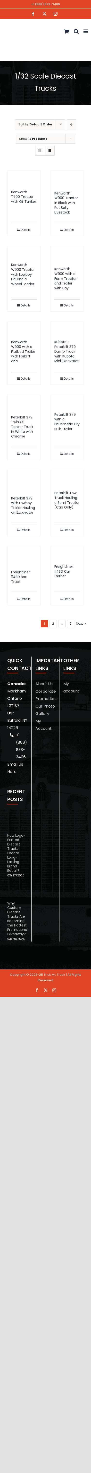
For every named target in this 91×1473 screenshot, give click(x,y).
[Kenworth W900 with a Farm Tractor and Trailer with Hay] (67, 254)
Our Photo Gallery (45, 709)
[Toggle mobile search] (76, 31)
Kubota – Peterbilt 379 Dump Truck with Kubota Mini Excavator (66, 351)
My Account (43, 724)
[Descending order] (71, 124)
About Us (44, 684)
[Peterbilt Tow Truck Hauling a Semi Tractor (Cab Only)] (67, 478)
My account (71, 687)
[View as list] (49, 150)
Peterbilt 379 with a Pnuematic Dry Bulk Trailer (67, 421)
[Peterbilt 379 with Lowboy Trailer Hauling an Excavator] (24, 480)
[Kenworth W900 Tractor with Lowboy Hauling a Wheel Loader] (24, 252)
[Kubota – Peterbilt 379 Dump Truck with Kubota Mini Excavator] (67, 328)
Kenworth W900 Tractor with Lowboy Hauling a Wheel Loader (23, 274)
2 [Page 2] (53, 623)
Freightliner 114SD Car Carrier (63, 571)
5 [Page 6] (71, 623)
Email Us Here (15, 768)
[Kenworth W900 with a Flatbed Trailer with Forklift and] (24, 328)
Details (26, 230)
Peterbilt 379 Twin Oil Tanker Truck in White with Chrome (22, 427)
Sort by (35, 124)
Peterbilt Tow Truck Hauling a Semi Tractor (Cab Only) (67, 500)
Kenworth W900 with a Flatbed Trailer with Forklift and (23, 352)
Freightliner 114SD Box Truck (20, 577)
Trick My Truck (54, 974)
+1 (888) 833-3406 (45, 4)
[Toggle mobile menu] (86, 31)
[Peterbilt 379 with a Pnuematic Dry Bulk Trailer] (67, 401)
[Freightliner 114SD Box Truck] (24, 555)
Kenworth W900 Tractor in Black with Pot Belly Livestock (66, 203)
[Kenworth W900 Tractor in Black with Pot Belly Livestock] (67, 178)
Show (33, 139)
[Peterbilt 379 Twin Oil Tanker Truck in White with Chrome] (24, 402)
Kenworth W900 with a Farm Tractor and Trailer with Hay (65, 278)
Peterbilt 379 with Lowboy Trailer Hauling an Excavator (23, 505)
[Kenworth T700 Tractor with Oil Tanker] (24, 178)
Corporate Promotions (45, 695)
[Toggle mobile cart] (66, 31)
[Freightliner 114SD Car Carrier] (67, 552)
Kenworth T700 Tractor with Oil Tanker (23, 197)
